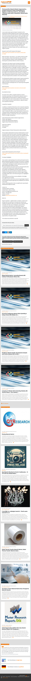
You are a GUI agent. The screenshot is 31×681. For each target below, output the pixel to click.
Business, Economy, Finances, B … (11, 310)
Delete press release (7, 241)
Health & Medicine (9, 272)
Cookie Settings (5, 677)
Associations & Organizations (11, 469)
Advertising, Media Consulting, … (11, 546)
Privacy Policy (8, 676)
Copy (26, 225)
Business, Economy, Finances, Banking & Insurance (19, 16)
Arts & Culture (8, 508)
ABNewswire (4, 470)
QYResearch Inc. (4, 432)
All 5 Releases (4, 403)
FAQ (1, 676)
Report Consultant (12, 17)
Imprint (4, 676)
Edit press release (18, 241)
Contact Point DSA (21, 676)
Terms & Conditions (14, 676)
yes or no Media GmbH (5, 509)
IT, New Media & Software (10, 350)
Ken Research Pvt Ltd (5, 547)
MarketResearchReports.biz (6, 626)
